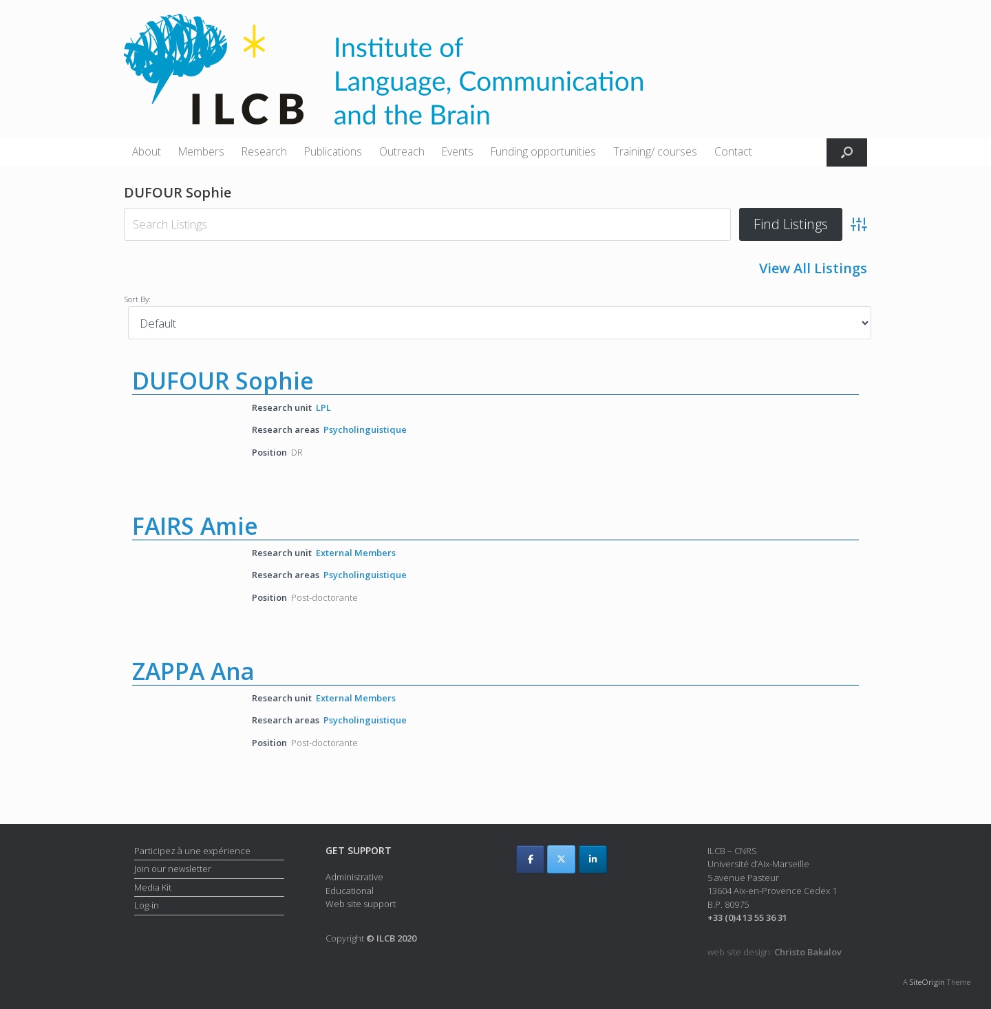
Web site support (361, 904)
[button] (847, 152)
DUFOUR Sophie (223, 380)
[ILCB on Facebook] (530, 859)
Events (457, 151)
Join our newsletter (172, 868)
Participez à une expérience (192, 851)
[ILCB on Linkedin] (593, 859)
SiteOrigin (927, 982)
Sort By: (137, 298)
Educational (350, 890)
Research (264, 151)
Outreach (402, 151)
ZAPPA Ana (193, 671)
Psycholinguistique (365, 429)
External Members (356, 552)
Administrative (354, 877)
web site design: (774, 952)
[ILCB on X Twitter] (561, 859)
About (146, 151)
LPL (323, 407)
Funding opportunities (543, 151)
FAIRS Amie (195, 526)
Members (201, 151)
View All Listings (813, 268)
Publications (333, 151)
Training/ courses (655, 151)
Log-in (146, 905)
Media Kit (152, 887)
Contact (733, 151)
